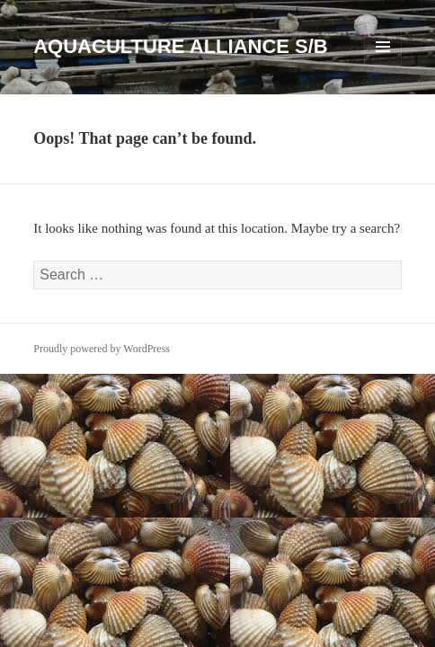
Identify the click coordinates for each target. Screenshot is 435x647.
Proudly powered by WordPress (101, 348)
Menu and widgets (383, 65)
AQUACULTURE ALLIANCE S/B (180, 46)
